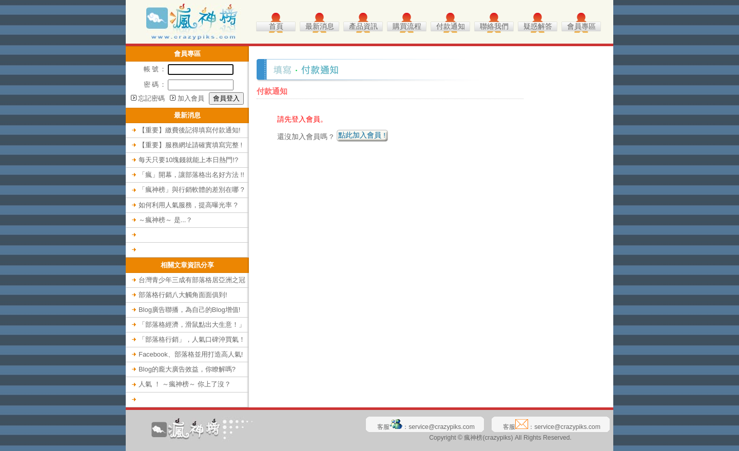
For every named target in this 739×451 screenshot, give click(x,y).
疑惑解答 (537, 26)
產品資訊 (363, 26)
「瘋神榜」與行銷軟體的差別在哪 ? (191, 189)
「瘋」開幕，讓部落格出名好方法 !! (191, 175)
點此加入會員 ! (361, 135)
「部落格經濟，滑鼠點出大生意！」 (192, 324)
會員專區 (581, 26)
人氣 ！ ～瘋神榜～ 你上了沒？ (185, 384)
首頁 (276, 26)
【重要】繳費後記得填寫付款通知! (190, 130)
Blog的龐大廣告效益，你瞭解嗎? (187, 369)
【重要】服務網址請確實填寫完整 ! (190, 145)
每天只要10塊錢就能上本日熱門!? (188, 160)
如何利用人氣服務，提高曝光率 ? (188, 205)
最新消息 (319, 26)
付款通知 (450, 26)
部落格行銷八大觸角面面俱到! (183, 295)
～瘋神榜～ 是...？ (165, 220)
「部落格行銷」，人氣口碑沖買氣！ (192, 339)
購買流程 (407, 26)
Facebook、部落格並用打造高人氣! (191, 354)
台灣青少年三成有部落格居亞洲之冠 (192, 280)
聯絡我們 (494, 26)
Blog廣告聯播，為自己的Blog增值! (189, 309)
